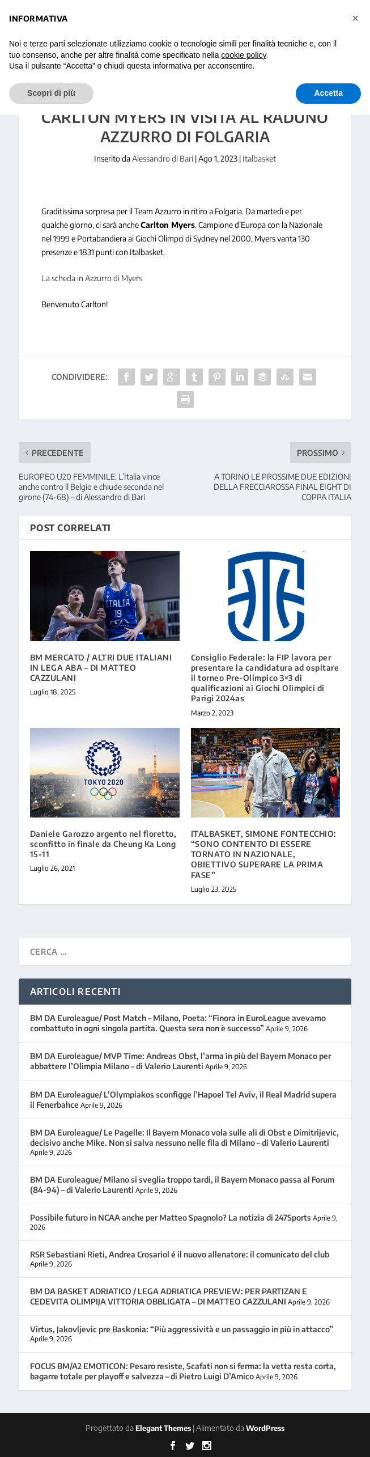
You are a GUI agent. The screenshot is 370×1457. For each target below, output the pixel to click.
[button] (355, 18)
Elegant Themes (163, 1428)
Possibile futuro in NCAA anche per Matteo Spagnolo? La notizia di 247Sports (170, 1217)
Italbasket (259, 158)
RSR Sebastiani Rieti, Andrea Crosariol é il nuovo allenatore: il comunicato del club (179, 1254)
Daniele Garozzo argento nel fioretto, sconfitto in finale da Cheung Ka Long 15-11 (103, 844)
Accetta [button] (328, 93)
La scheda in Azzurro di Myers (91, 278)
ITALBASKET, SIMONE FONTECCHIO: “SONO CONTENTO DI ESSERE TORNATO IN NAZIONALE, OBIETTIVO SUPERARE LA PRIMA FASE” (264, 854)
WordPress (265, 1428)
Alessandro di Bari (162, 158)
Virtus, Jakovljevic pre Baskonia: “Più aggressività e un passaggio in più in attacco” (181, 1329)
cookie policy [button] (243, 55)
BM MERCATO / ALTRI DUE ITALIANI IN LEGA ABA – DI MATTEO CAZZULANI (101, 668)
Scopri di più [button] (51, 93)
